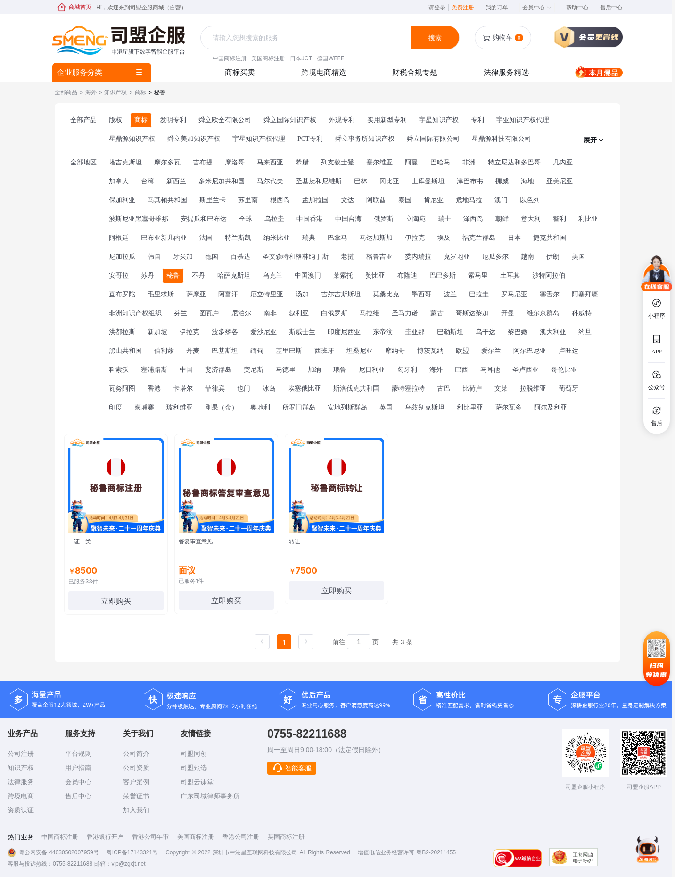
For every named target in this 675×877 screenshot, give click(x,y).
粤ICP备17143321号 (132, 852)
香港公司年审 (150, 836)
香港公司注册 (240, 836)
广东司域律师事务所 (210, 796)
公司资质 (136, 767)
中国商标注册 (230, 58)
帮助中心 (577, 7)
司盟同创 (194, 753)
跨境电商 (21, 796)
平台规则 (78, 753)
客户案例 (136, 782)
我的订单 (497, 7)
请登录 (438, 7)
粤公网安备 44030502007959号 (59, 852)
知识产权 (21, 767)
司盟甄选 (194, 767)
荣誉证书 (136, 796)
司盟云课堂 (197, 782)
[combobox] (307, 37)
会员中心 (537, 7)
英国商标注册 (286, 836)
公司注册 (21, 753)
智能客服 (292, 768)
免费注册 (463, 7)
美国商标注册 (268, 58)
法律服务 (21, 782)
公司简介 (136, 753)
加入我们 (136, 810)
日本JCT (301, 58)
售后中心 (611, 7)
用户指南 (78, 767)
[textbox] (307, 37)
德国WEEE (330, 58)
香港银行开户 (105, 836)
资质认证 (21, 810)
